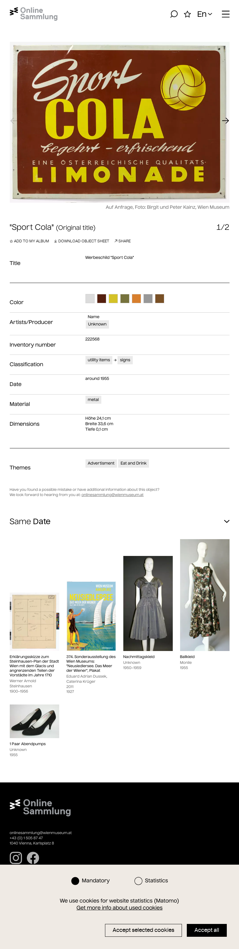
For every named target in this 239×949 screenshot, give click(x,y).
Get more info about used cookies (120, 907)
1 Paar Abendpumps (28, 744)
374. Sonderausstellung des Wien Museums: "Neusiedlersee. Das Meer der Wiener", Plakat (91, 664)
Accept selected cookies (143, 930)
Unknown (97, 324)
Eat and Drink (134, 463)
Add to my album (29, 241)
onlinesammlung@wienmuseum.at (112, 495)
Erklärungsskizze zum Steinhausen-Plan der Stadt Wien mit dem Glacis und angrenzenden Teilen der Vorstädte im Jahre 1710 (34, 666)
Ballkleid (187, 657)
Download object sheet (81, 241)
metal (93, 399)
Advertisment (101, 463)
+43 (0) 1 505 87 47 (26, 838)
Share (122, 241)
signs (125, 359)
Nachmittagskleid (139, 657)
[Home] (33, 14)
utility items (99, 359)
